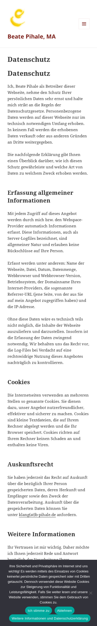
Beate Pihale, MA (32, 36)
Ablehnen (64, 611)
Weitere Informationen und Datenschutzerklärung (50, 618)
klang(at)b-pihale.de (37, 514)
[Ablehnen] (90, 592)
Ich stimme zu (38, 611)
